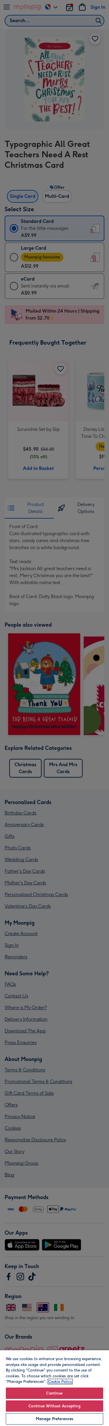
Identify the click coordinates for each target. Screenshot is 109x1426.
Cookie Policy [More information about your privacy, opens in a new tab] (60, 1381)
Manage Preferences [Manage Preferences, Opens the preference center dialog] (54, 1419)
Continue (54, 1393)
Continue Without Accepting (54, 1406)
